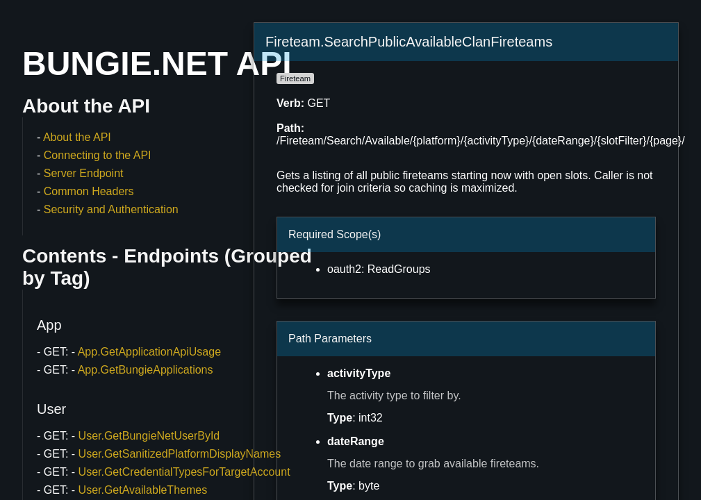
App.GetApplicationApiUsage (149, 352)
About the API (77, 137)
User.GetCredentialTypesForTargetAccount (184, 472)
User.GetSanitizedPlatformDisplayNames (180, 454)
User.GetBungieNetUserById (149, 436)
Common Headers (89, 191)
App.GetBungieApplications (145, 370)
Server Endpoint (84, 173)
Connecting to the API (97, 155)
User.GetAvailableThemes (143, 490)
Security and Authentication (111, 209)
